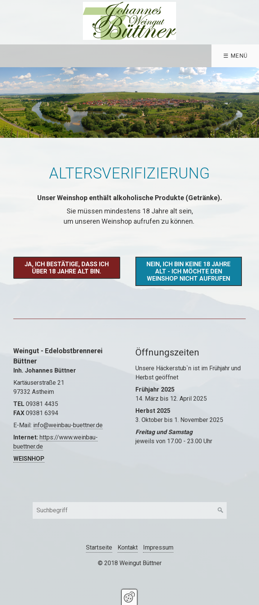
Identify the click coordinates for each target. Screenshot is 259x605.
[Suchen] (221, 510)
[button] (66, 268)
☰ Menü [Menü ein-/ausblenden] (235, 55)
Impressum (158, 547)
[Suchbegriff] (130, 510)
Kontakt (128, 547)
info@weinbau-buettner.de (68, 425)
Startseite (99, 547)
